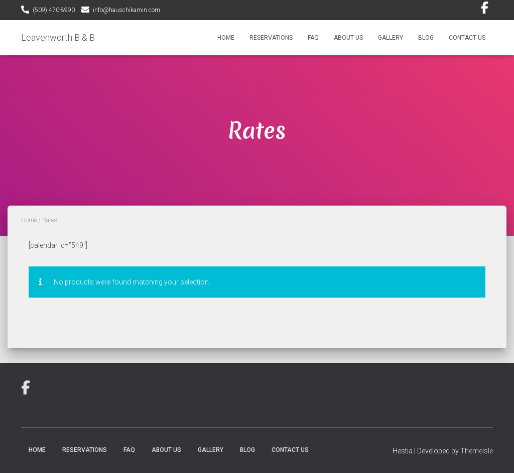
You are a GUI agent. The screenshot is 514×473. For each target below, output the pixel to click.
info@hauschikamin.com (126, 10)
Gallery (390, 37)
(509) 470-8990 (54, 10)
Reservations (271, 37)
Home (225, 37)
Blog (426, 37)
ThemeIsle (476, 451)
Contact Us (467, 37)
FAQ (313, 37)
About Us (348, 37)
